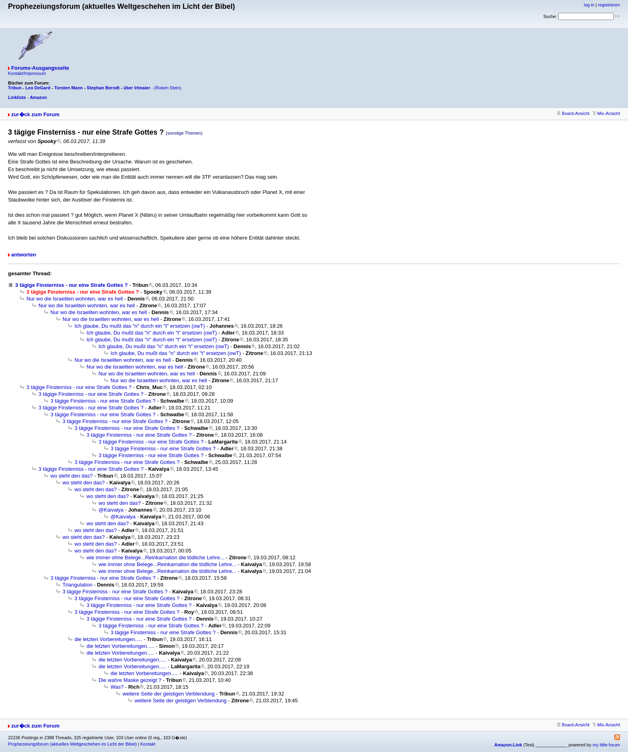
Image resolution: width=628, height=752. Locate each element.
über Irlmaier (136, 87)
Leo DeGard (37, 87)
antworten (23, 255)
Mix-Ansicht (606, 113)
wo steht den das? (71, 476)
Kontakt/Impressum (27, 73)
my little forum (606, 744)
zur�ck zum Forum (35, 114)
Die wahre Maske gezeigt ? (130, 680)
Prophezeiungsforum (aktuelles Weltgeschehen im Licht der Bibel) (72, 744)
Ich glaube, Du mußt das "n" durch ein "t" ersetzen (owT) (139, 326)
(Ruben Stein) (167, 87)
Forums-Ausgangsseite (40, 68)
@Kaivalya (111, 510)
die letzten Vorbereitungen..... (108, 639)
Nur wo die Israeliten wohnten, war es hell (74, 299)
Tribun (15, 87)
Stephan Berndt (103, 87)
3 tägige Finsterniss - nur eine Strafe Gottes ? (71, 285)
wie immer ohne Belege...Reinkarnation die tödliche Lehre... (155, 557)
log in (589, 4)
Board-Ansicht (573, 113)
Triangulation (77, 585)
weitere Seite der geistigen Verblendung (169, 694)
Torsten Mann (68, 87)
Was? (117, 687)
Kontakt (147, 744)
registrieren (609, 4)
